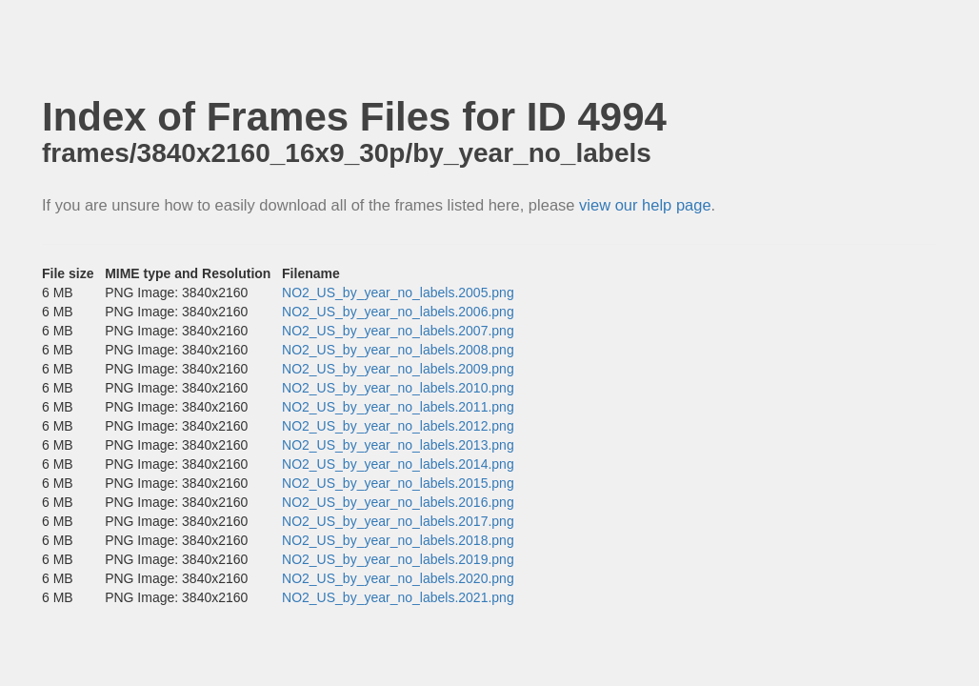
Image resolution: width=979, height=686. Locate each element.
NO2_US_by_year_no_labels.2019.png (398, 559)
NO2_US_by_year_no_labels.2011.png (398, 406)
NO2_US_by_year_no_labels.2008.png (398, 349)
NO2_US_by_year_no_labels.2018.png (398, 540)
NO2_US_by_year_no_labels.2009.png (398, 368)
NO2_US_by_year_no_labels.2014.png (398, 464)
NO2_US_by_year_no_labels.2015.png (398, 483)
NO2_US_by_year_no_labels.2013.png (398, 445)
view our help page (645, 204)
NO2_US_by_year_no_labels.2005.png (398, 292)
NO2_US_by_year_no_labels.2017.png (398, 521)
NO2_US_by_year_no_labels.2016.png (398, 502)
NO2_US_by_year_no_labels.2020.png (398, 578)
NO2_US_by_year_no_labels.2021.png (398, 597)
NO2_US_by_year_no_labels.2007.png (398, 330)
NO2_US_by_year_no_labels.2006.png (398, 311)
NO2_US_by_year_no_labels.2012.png (398, 426)
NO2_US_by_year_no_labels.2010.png (398, 387)
